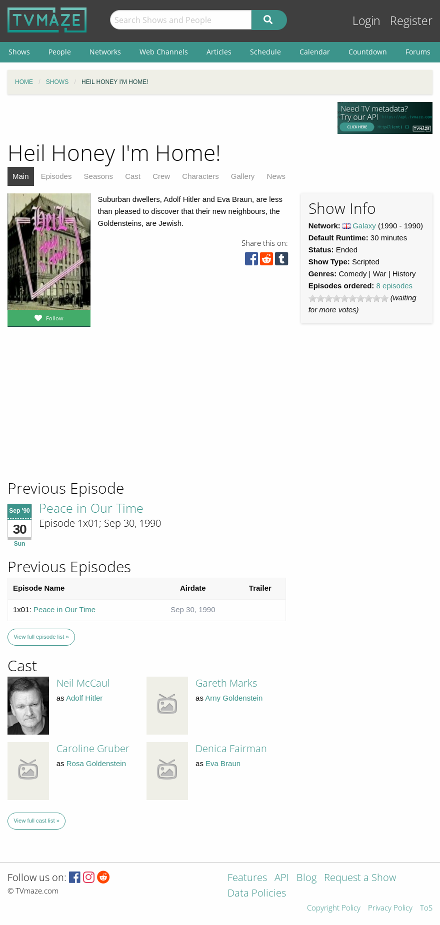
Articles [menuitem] (219, 51)
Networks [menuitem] (105, 51)
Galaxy (364, 225)
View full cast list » (37, 821)
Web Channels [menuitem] (164, 51)
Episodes (56, 176)
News (276, 176)
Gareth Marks (226, 683)
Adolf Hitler (84, 698)
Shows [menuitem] (19, 51)
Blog (306, 878)
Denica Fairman (231, 748)
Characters (200, 176)
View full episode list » (41, 637)
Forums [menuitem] (418, 51)
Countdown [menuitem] (367, 51)
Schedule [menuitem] (265, 51)
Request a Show (360, 878)
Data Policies (257, 894)
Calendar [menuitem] (315, 51)
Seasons (98, 176)
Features (247, 878)
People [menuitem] (59, 51)
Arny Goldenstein (233, 698)
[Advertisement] (80, 410)
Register (411, 20)
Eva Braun (223, 763)
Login (366, 20)
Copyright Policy (333, 908)
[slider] (348, 298)
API (281, 878)
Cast (132, 176)
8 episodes (394, 285)
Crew (161, 176)
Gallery (243, 176)
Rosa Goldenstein (96, 763)
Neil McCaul (83, 683)
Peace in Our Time (91, 507)
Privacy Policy (390, 908)
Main (20, 176)
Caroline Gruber (93, 748)
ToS (426, 908)
